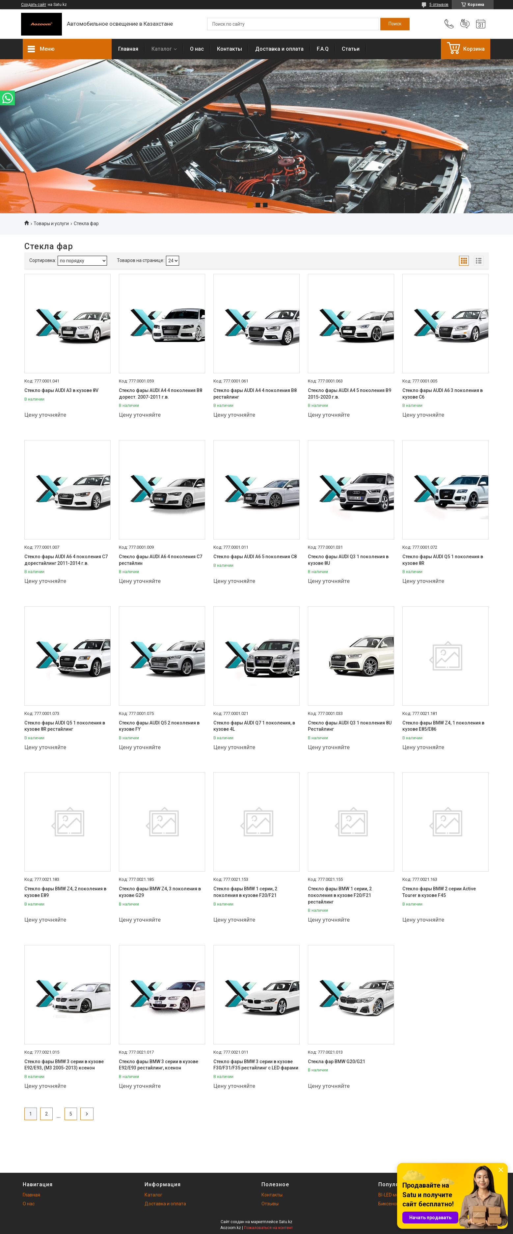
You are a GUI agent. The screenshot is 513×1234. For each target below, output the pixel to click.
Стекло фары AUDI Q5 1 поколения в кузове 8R (442, 560)
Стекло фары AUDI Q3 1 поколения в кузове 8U (348, 560)
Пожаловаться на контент (268, 1227)
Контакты (229, 49)
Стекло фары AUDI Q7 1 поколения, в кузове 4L (254, 726)
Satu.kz (285, 1222)
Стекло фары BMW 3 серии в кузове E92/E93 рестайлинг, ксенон (158, 1065)
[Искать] (395, 24)
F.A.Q (323, 49)
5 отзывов (438, 4)
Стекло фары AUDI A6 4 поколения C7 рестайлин (160, 560)
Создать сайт (33, 4)
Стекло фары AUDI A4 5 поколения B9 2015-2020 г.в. (349, 394)
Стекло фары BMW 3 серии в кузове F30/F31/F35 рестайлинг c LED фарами (255, 1065)
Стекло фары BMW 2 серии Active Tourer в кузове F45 (439, 892)
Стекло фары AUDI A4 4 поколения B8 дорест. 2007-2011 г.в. (160, 394)
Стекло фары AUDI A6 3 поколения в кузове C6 (442, 394)
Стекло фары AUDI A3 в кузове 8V (61, 390)
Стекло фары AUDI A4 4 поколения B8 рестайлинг (255, 394)
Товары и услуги (51, 223)
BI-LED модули (393, 1194)
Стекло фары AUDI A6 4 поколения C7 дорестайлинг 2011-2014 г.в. (66, 560)
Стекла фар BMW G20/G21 (336, 1061)
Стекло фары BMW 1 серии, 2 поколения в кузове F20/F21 (245, 892)
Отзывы (270, 1203)
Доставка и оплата (279, 49)
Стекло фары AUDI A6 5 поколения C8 (255, 556)
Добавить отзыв (465, 24)
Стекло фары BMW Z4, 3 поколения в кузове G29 (160, 892)
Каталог (161, 49)
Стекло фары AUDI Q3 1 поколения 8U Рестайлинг (350, 726)
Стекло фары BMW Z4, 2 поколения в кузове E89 (65, 892)
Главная (128, 49)
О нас (197, 49)
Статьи (351, 49)
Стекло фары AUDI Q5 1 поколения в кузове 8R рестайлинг (64, 726)
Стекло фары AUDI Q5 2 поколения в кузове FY (159, 726)
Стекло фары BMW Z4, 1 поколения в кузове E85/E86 (443, 726)
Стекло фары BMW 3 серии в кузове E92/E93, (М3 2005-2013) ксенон (64, 1065)
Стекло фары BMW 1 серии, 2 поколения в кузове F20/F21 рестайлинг (340, 895)
